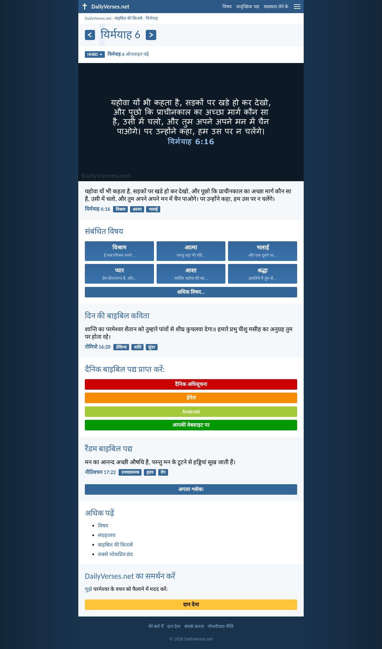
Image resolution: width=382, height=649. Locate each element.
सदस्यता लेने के (276, 7)
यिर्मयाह (152, 18)
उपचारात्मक (130, 472)
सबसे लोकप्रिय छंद (115, 554)
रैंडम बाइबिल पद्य (108, 448)
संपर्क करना (194, 626)
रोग (163, 472)
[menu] (297, 9)
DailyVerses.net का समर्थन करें (130, 576)
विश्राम (120, 209)
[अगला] (151, 35)
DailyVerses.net (98, 18)
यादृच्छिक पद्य (247, 7)
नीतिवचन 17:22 (100, 472)
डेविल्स (121, 347)
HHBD (94, 54)
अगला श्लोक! (191, 489)
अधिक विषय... (191, 292)
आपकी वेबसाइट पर (190, 425)
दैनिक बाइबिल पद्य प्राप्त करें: (125, 369)
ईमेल (191, 398)
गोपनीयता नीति (221, 626)
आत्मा (137, 209)
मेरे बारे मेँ (155, 626)
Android (191, 411)
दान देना (191, 604)
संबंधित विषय (104, 231)
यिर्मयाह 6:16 (97, 209)
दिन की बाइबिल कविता (117, 315)
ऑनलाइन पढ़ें (128, 54)
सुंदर (151, 347)
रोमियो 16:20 (97, 347)
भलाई (153, 209)
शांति (137, 347)
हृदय (150, 472)
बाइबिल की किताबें (128, 18)
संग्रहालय (106, 535)
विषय (227, 7)
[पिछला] (90, 35)
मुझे (88, 589)
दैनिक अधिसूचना (191, 384)
